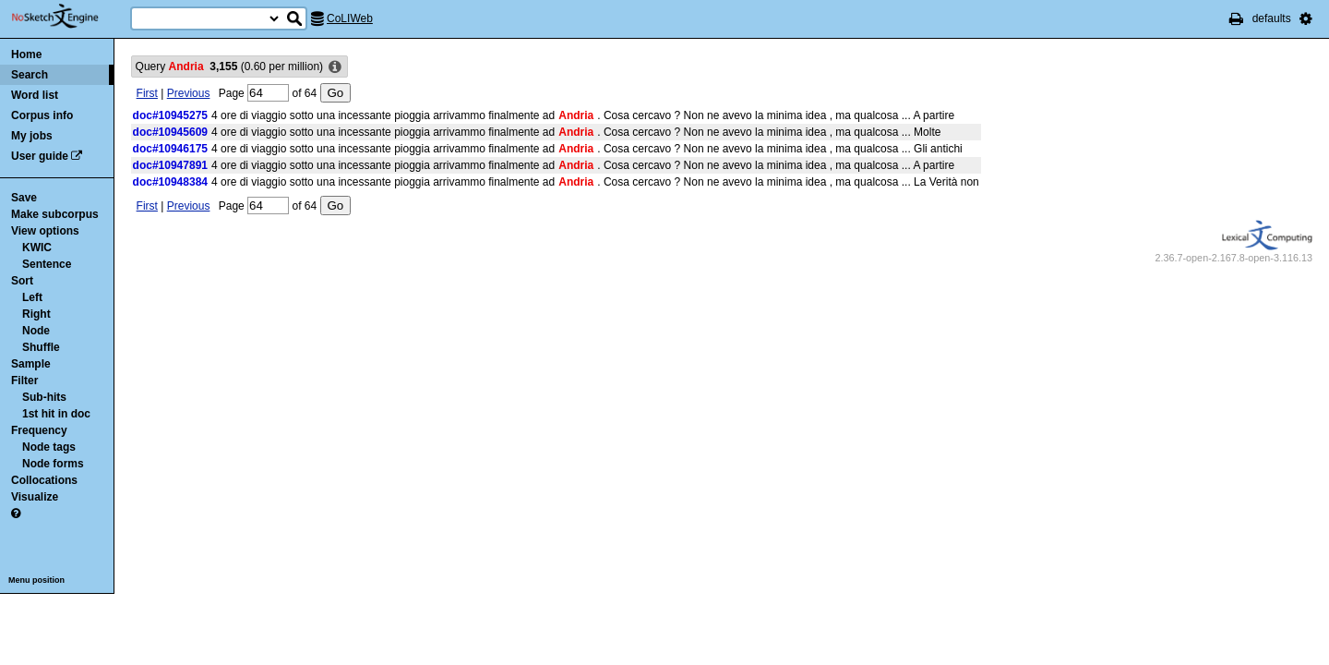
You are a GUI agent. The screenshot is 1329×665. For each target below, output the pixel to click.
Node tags (49, 447)
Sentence (46, 264)
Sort (22, 280)
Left (32, 297)
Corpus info (42, 115)
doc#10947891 (170, 165)
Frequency (39, 430)
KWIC (37, 247)
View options (45, 230)
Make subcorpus (55, 214)
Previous (188, 93)
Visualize (34, 496)
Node (36, 330)
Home (26, 54)
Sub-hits (44, 397)
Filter (24, 380)
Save (24, 197)
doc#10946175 (170, 148)
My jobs (32, 135)
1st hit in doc (56, 413)
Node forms (53, 463)
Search (29, 74)
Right (36, 314)
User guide (39, 156)
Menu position (36, 580)
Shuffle (41, 347)
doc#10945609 (170, 132)
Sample (31, 363)
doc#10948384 (170, 181)
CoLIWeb (350, 18)
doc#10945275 (170, 115)
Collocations (44, 480)
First (147, 93)
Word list (34, 95)
